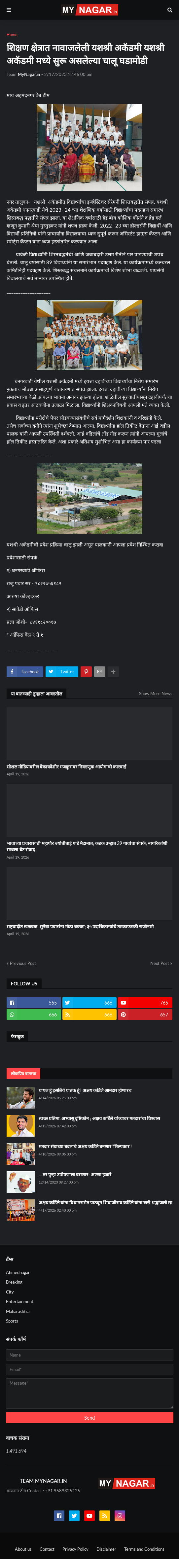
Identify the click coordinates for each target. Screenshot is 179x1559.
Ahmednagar (18, 1272)
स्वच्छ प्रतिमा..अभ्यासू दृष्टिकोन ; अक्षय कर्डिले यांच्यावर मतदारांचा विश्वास (99, 1118)
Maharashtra (17, 1311)
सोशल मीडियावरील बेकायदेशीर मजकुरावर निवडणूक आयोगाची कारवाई (66, 766)
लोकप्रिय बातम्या (23, 1073)
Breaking (14, 1282)
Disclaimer (106, 1549)
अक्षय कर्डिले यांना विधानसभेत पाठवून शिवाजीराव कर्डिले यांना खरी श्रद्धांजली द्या (105, 1202)
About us (23, 1549)
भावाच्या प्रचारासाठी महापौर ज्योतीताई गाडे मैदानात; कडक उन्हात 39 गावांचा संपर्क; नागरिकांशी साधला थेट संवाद (87, 846)
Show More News (155, 693)
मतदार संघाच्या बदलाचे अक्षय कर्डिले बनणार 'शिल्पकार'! (85, 1146)
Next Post (159, 963)
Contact (47, 1549)
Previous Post (23, 963)
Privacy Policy (75, 1549)
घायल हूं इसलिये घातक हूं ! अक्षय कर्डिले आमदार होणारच (85, 1090)
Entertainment (19, 1301)
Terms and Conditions (144, 1549)
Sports (12, 1321)
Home (12, 34)
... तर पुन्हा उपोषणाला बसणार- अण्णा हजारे (75, 1174)
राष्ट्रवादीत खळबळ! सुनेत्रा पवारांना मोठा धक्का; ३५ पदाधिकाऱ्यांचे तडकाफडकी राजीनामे (80, 926)
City (10, 1291)
